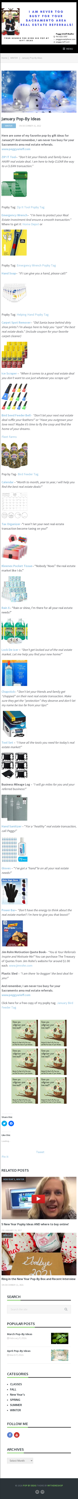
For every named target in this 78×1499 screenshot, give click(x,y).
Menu (69, 48)
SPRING (15, 1400)
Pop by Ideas (29, 1485)
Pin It (5, 1157)
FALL (13, 1389)
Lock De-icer (10, 650)
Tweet (40, 1152)
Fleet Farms (9, 437)
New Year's (17, 1394)
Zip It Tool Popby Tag (31, 207)
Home (4, 57)
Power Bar (8, 910)
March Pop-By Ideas (19, 1334)
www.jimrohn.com (20, 965)
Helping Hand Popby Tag (33, 314)
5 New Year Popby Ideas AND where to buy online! (35, 1224)
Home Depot (31, 224)
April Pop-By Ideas (19, 1351)
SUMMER (16, 1405)
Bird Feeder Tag (28, 474)
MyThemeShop (55, 1485)
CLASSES (16, 1384)
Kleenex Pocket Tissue (17, 566)
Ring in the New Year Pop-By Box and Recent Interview (38, 1279)
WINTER (14, 57)
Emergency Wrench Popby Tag (36, 265)
